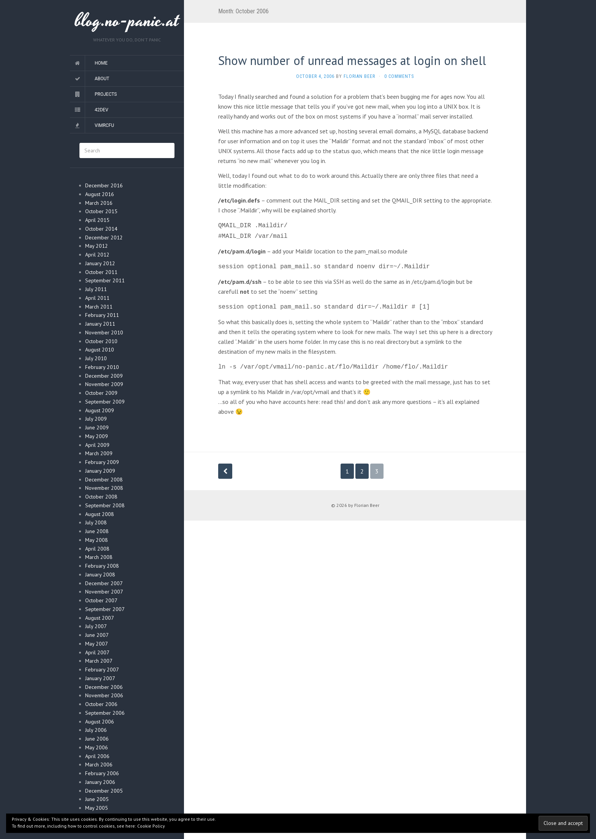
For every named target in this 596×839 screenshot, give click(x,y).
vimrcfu (104, 125)
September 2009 (105, 401)
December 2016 (104, 185)
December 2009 (104, 375)
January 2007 (100, 678)
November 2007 (104, 591)
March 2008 (99, 557)
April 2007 (97, 652)
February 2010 (102, 367)
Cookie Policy (151, 826)
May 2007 (96, 643)
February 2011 (102, 315)
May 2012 (96, 245)
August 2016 (99, 194)
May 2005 (96, 807)
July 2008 (96, 522)
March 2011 (99, 306)
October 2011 (101, 272)
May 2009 (96, 436)
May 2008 (96, 540)
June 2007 (97, 635)
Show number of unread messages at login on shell (352, 60)
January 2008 (100, 574)
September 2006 (105, 712)
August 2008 (99, 514)
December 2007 (104, 583)
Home (101, 63)
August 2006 (99, 721)
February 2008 (102, 565)
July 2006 (96, 730)
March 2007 (99, 660)
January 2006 (100, 782)
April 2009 (97, 445)
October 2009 (101, 392)
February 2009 (102, 462)
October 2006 (101, 704)
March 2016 (99, 202)
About (102, 78)
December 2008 (104, 479)
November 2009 (104, 384)
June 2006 (97, 738)
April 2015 (97, 220)
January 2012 (100, 263)
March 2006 (99, 764)
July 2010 (96, 358)
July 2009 (96, 418)
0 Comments (399, 76)
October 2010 (101, 341)
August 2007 (99, 617)
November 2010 (104, 332)
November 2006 (104, 695)
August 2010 (99, 349)
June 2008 (97, 531)
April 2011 (97, 297)
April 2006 (97, 756)
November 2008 (104, 487)
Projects (106, 94)
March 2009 (99, 453)
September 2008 (105, 505)
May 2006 (96, 747)
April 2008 (97, 548)
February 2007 (102, 669)
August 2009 (99, 410)
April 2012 (97, 254)
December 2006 (104, 687)
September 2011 (105, 280)
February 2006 (102, 773)
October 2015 (101, 211)
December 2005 (104, 790)
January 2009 (100, 470)
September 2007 (105, 609)
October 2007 (101, 600)
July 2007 (96, 626)
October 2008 (101, 496)
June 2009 (97, 427)
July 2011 (96, 289)
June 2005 (97, 799)
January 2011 (100, 323)
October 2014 (101, 228)
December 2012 (104, 237)
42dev (101, 109)
